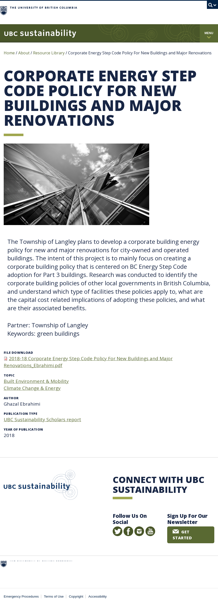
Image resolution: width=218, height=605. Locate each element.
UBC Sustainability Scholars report (42, 419)
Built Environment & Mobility (36, 381)
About (24, 53)
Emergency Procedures (21, 596)
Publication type (20, 413)
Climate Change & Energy (32, 388)
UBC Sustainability (41, 486)
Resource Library (49, 53)
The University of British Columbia (97, 10)
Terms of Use (54, 596)
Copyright (76, 596)
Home (9, 53)
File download (18, 352)
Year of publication (23, 429)
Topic (9, 375)
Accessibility (98, 596)
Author (11, 398)
